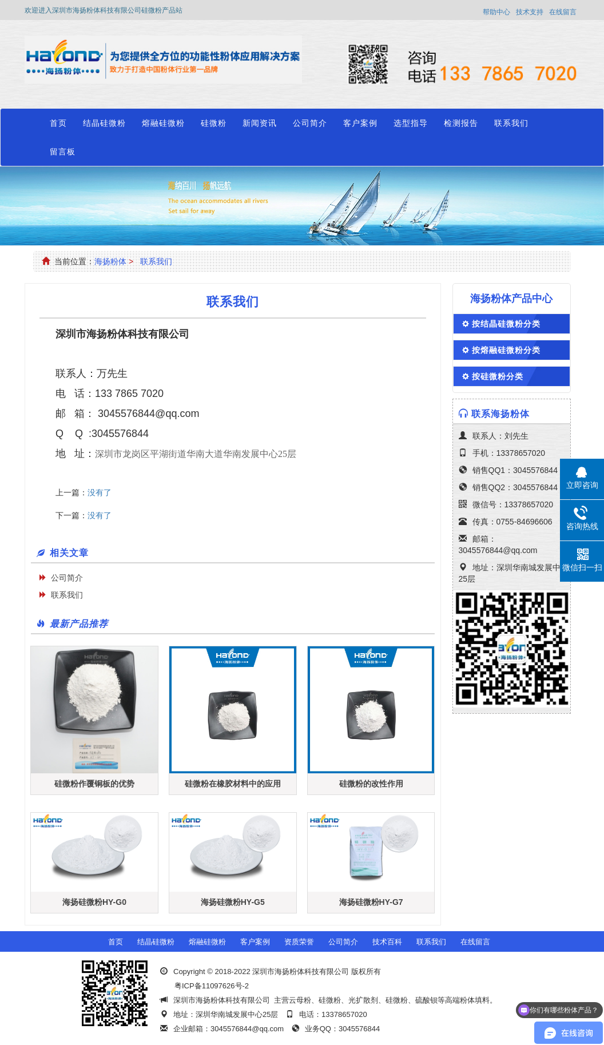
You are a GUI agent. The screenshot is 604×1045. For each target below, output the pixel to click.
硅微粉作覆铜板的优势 (94, 783)
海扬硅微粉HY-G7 (371, 902)
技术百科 (387, 941)
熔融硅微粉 (163, 123)
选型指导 (411, 123)
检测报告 (461, 123)
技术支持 (529, 12)
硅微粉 (214, 123)
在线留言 (563, 12)
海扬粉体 (110, 261)
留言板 (63, 151)
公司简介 (310, 123)
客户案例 (360, 123)
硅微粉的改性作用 (371, 783)
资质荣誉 (299, 941)
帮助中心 (496, 12)
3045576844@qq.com (147, 413)
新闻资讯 (260, 123)
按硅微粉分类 (497, 376)
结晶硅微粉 (104, 123)
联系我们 (511, 123)
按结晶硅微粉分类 (506, 323)
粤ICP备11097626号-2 (211, 986)
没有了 (100, 492)
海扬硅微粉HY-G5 (233, 902)
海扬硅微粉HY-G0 (94, 902)
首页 (58, 123)
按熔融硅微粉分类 (506, 350)
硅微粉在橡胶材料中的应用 (233, 783)
